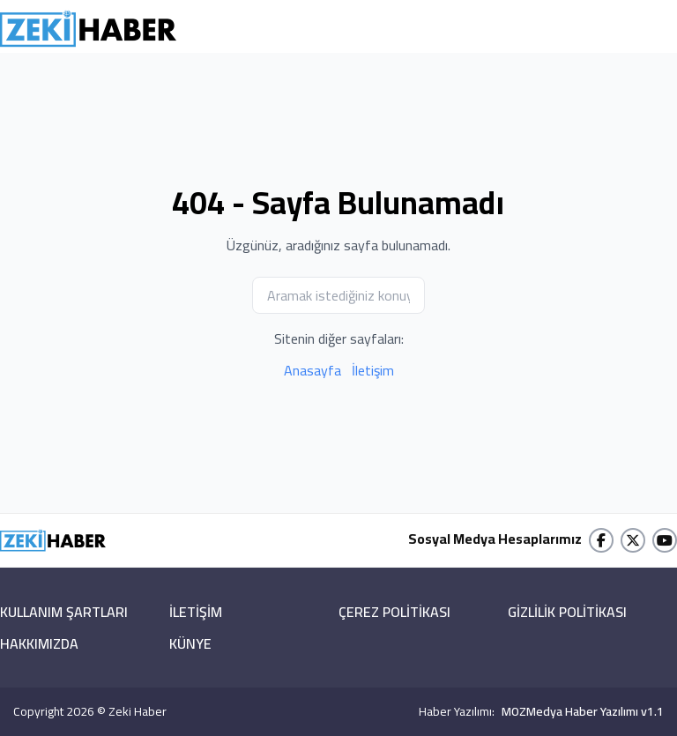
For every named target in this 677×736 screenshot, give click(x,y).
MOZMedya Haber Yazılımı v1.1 (583, 711)
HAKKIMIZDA (39, 643)
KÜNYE (190, 643)
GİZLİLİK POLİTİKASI (567, 611)
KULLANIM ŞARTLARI (64, 611)
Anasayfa (312, 370)
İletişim (373, 370)
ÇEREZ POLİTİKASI (394, 611)
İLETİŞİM (195, 611)
